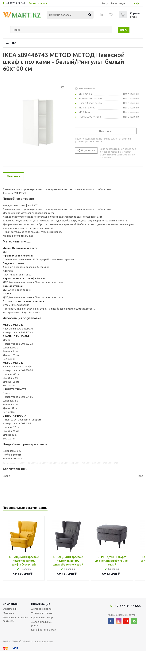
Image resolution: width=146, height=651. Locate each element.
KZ (135, 3)
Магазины (8, 613)
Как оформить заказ (43, 629)
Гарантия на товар (42, 617)
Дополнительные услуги (41, 623)
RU (139, 3)
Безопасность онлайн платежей (15, 619)
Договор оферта (41, 608)
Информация (40, 604)
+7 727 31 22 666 (15, 3)
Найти (123, 29)
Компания (10, 604)
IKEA (13, 43)
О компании (10, 608)
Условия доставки (41, 613)
